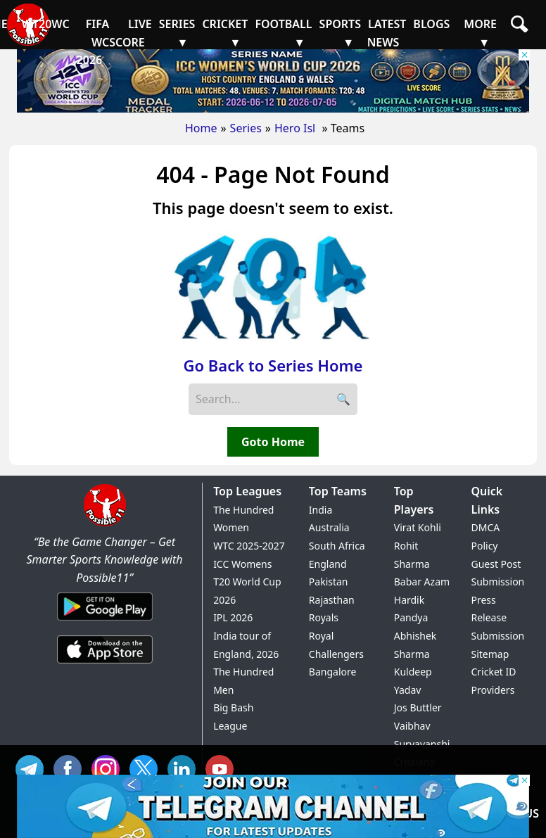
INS (109, 767)
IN (185, 767)
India (320, 509)
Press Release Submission (497, 617)
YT (223, 767)
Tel (33, 767)
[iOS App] (105, 664)
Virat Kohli (417, 527)
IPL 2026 (233, 617)
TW (147, 767)
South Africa (337, 545)
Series (246, 128)
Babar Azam (422, 581)
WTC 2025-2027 (249, 545)
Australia (329, 527)
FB (71, 767)
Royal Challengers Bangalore (336, 653)
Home (201, 128)
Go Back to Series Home (273, 365)
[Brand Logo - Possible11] (104, 523)
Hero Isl (296, 128)
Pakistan (328, 581)
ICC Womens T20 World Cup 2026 (247, 582)
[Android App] (105, 621)
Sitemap (490, 654)
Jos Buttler (418, 707)
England (328, 564)
